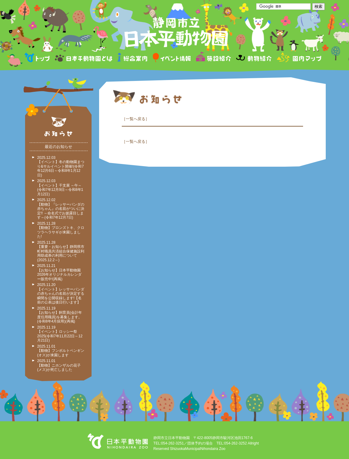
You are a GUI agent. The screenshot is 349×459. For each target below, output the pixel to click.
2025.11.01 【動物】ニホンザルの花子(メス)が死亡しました (59, 365)
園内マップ (298, 58)
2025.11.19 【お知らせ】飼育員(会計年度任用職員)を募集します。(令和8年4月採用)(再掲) (59, 315)
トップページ (38, 58)
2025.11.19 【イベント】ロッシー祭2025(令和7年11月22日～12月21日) (59, 334)
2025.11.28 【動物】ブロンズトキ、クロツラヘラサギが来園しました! (60, 230)
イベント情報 (171, 58)
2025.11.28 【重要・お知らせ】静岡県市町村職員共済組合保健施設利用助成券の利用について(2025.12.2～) (60, 251)
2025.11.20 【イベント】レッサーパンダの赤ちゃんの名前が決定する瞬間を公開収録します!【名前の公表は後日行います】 (60, 293)
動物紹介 (253, 58)
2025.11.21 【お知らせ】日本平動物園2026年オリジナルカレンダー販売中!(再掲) (59, 272)
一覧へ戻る (135, 119)
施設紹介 (213, 58)
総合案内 (132, 58)
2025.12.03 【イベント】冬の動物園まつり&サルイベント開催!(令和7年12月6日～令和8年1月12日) (60, 166)
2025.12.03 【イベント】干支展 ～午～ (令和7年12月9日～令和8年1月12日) (60, 187)
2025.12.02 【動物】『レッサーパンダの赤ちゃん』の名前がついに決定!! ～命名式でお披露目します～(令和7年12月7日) (60, 209)
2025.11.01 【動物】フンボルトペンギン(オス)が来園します (60, 350)
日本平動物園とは (84, 58)
